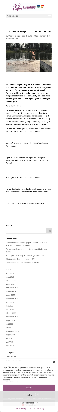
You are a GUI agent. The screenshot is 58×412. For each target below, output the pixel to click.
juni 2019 (9, 342)
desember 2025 (12, 288)
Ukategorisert (40, 36)
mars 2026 (10, 277)
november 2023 (12, 298)
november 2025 (12, 291)
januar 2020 (10, 328)
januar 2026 (10, 284)
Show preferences (29, 402)
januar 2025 (10, 295)
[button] (54, 362)
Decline (29, 395)
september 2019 (12, 331)
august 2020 (10, 320)
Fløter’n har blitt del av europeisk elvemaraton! (24, 262)
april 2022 (10, 309)
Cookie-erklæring (19, 408)
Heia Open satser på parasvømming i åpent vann (25, 255)
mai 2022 (9, 306)
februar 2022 (11, 313)
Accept (29, 387)
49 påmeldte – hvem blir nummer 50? (20, 259)
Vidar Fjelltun (14, 36)
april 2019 (10, 345)
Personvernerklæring (36, 408)
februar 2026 (11, 280)
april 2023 (10, 302)
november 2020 (12, 317)
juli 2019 (9, 338)
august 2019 (10, 335)
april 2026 (10, 273)
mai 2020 (9, 324)
